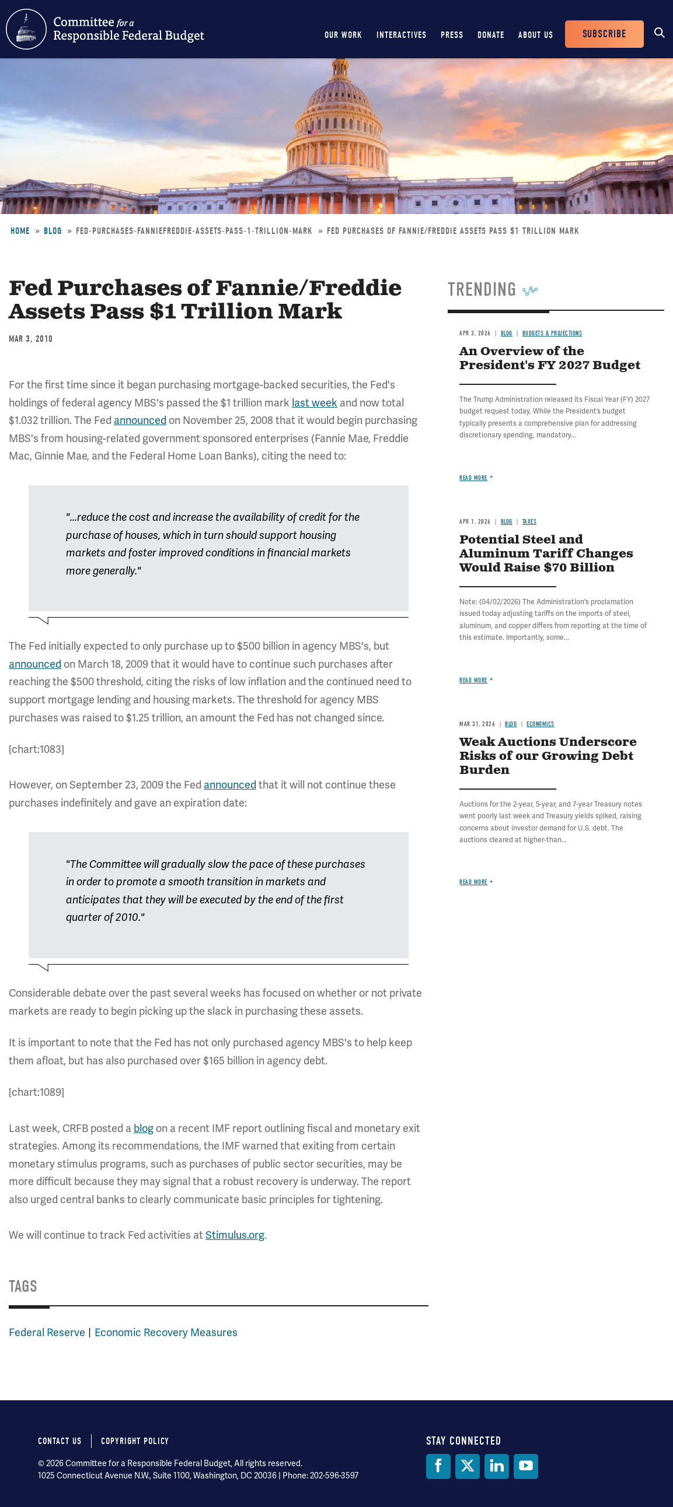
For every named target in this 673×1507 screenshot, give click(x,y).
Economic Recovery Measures (166, 1332)
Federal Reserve (47, 1332)
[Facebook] (438, 1466)
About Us (535, 35)
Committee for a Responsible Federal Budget (105, 29)
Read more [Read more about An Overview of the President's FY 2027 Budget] (473, 478)
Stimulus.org (234, 1235)
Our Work (343, 35)
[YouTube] (526, 1466)
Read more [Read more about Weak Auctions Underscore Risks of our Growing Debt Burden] (473, 882)
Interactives (401, 35)
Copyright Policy (135, 1441)
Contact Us (60, 1441)
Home (20, 231)
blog (144, 1128)
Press (452, 35)
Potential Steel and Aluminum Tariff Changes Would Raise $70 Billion (546, 554)
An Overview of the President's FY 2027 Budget (549, 359)
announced (140, 420)
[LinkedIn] (496, 1466)
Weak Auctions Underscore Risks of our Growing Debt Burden (548, 757)
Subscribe (604, 34)
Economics (540, 724)
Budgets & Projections (552, 333)
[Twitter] (467, 1466)
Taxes (529, 521)
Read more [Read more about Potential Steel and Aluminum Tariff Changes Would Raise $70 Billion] (473, 680)
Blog (53, 231)
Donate (490, 35)
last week (314, 403)
